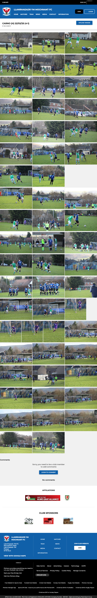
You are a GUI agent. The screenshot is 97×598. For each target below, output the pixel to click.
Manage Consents (79, 571)
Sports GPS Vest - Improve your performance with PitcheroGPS (36, 587)
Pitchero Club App (87, 583)
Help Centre (40, 566)
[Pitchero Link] (91, 3)
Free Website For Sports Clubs (13, 583)
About (49, 566)
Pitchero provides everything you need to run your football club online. (18, 569)
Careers (66, 566)
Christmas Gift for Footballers (65, 587)
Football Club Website (30, 583)
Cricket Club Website (45, 583)
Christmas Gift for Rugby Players (85, 587)
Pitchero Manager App (9, 587)
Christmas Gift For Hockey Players (48, 592)
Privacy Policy (54, 571)
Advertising (57, 566)
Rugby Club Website (73, 583)
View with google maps (15, 556)
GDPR (83, 566)
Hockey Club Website (59, 583)
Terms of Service (42, 571)
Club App (5, 2)
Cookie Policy (66, 571)
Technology (75, 566)
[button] (16, 14)
